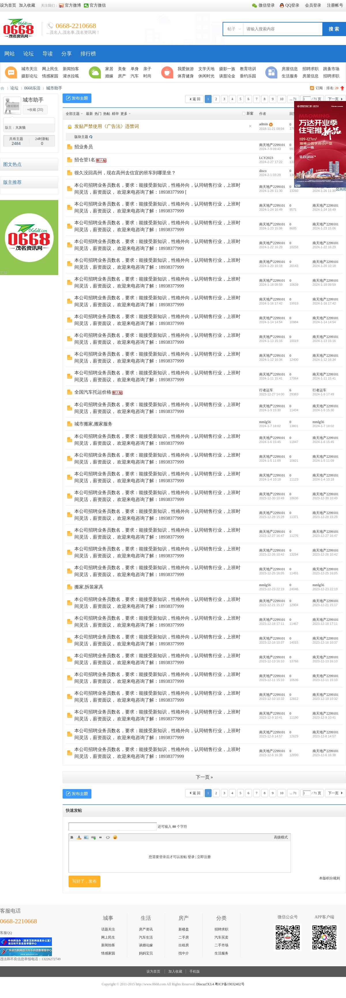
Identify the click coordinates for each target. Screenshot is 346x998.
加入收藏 (175, 971)
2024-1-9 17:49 (323, 394)
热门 (98, 114)
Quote (101, 837)
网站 (9, 54)
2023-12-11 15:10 (325, 680)
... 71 (293, 99)
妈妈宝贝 (146, 953)
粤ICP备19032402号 (230, 984)
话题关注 (108, 929)
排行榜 (88, 54)
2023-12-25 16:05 (325, 573)
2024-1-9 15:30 (323, 410)
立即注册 (204, 857)
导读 (47, 54)
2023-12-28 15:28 (325, 517)
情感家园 (108, 953)
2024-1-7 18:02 (323, 426)
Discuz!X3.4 (205, 984)
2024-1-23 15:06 (324, 228)
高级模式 (281, 837)
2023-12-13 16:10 (325, 661)
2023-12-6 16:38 (324, 755)
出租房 (183, 945)
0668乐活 (32, 88)
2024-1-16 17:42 (324, 303)
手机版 (194, 971)
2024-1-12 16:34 (324, 359)
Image (86, 837)
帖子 (231, 29)
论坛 (28, 54)
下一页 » (204, 777)
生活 (96, 72)
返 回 (196, 99)
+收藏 (35, 110)
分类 (272, 72)
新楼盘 (183, 929)
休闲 (168, 72)
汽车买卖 (221, 937)
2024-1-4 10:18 (323, 479)
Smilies (115, 837)
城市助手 (54, 88)
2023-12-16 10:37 (325, 642)
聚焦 (12, 72)
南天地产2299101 (272, 145)
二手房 (183, 937)
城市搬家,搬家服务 (93, 423)
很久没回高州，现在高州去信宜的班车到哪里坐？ (125, 172)
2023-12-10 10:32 (325, 698)
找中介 (183, 953)
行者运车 (266, 390)
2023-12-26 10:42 (325, 554)
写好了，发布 (84, 881)
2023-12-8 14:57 (324, 736)
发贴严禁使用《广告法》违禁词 (106, 126)
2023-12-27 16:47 (325, 535)
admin (263, 124)
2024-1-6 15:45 (323, 442)
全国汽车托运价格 (92, 392)
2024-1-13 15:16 (324, 341)
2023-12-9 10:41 (324, 717)
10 (281, 99)
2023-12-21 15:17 (325, 605)
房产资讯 (146, 929)
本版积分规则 (329, 878)
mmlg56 (265, 422)
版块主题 (81, 137)
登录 (191, 857)
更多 (124, 114)
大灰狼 (20, 128)
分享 (66, 54)
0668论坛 (2, 88)
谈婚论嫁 (146, 945)
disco (262, 171)
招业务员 (83, 146)
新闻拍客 (108, 945)
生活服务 (221, 953)
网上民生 (108, 937)
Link (93, 837)
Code (108, 837)
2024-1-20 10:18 (324, 266)
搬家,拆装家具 (88, 586)
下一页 (333, 99)
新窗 (250, 113)
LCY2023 (266, 158)
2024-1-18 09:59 (324, 284)
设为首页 (153, 971)
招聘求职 (221, 929)
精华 (115, 114)
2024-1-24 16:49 (324, 209)
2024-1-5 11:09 (323, 460)
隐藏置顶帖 (250, 126)
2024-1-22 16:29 (324, 247)
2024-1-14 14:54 (324, 322)
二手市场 (221, 945)
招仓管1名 (84, 159)
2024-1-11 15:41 (324, 378)
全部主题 (73, 114)
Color (79, 837)
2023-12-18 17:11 (325, 623)
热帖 (106, 114)
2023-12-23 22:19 (325, 589)
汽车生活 (146, 937)
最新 (89, 114)
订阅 (319, 88)
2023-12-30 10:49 (325, 498)
